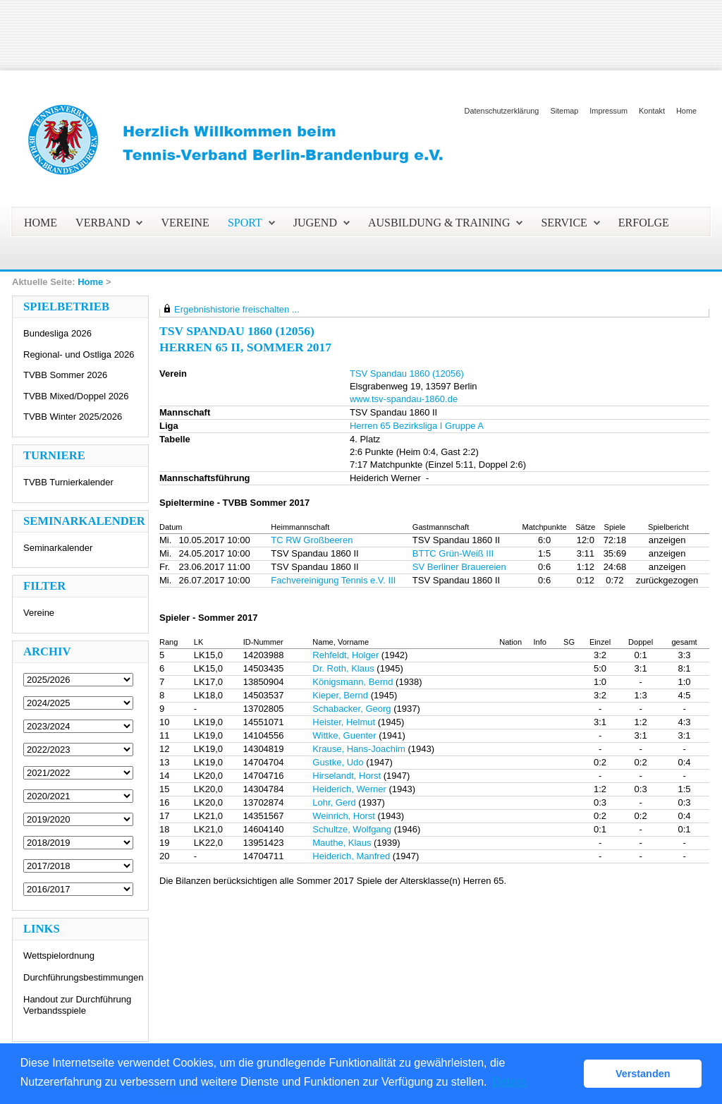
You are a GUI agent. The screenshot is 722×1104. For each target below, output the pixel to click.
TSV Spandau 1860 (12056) (407, 373)
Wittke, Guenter (344, 735)
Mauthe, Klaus (341, 842)
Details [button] (509, 1082)
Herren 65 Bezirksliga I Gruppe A (417, 425)
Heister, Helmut (343, 722)
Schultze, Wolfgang (351, 829)
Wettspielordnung (58, 955)
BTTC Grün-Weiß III (453, 553)
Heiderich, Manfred (351, 856)
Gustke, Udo (337, 762)
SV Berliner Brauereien (459, 567)
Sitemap (564, 111)
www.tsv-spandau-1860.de (404, 399)
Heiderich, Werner (349, 789)
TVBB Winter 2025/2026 (72, 416)
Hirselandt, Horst (346, 775)
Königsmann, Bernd (352, 682)
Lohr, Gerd (333, 802)
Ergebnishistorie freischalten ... (237, 309)
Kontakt (652, 111)
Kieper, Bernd (340, 695)
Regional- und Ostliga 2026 (79, 354)
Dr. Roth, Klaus (343, 668)
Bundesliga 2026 (57, 333)
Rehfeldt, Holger (345, 655)
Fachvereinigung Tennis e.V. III (333, 580)
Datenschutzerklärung (502, 111)
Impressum (608, 111)
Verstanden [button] (643, 1073)
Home (686, 111)
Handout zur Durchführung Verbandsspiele (77, 1005)
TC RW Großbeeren (312, 540)
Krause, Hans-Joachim (358, 749)
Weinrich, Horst (343, 816)
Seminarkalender (57, 547)
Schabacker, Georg (351, 708)
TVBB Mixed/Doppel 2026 (76, 396)
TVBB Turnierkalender (68, 482)
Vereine (38, 612)
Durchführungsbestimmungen (83, 977)
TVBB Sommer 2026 (65, 375)
